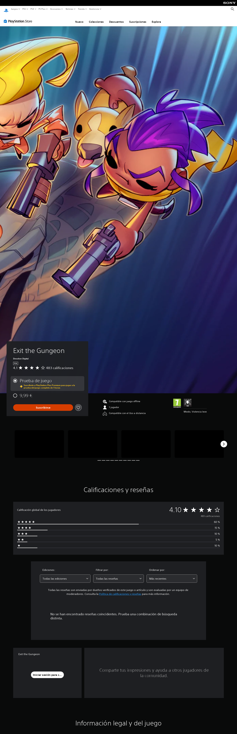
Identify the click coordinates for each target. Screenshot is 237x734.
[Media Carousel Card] (39, 441)
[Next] (224, 441)
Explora (156, 18)
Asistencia (94, 9)
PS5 (24, 9)
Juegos (14, 9)
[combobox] (65, 575)
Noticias (69, 9)
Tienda (81, 9)
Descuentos (116, 18)
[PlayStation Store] (19, 18)
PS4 (32, 9)
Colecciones (96, 18)
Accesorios (55, 9)
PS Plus (41, 9)
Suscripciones (137, 18)
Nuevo (79, 18)
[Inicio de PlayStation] (6, 9)
